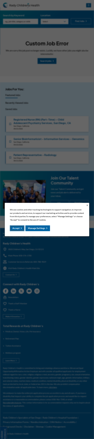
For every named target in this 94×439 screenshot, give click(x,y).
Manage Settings (36, 228)
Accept (16, 228)
